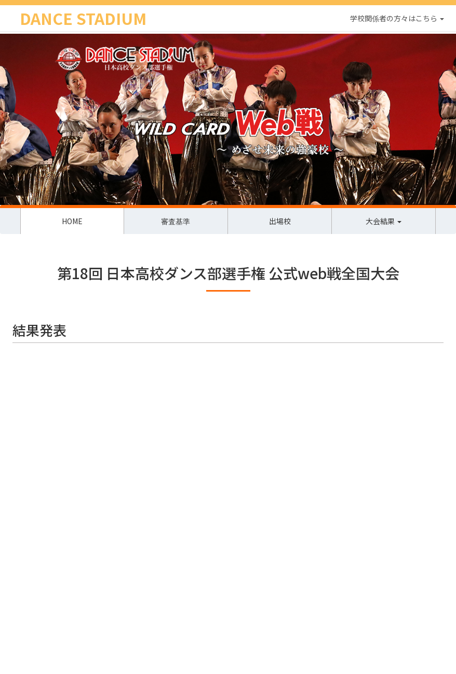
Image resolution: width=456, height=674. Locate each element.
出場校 (280, 221)
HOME (72, 221)
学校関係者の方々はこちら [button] (397, 18)
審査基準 (175, 221)
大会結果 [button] (383, 221)
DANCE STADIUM (83, 18)
